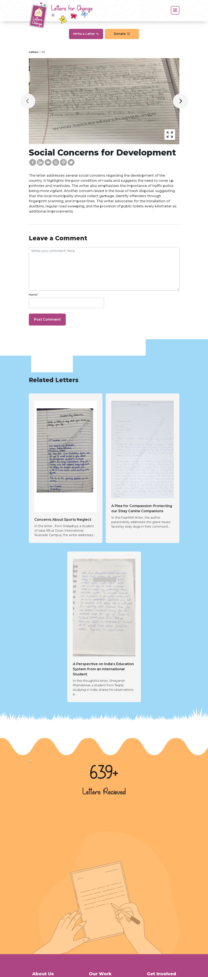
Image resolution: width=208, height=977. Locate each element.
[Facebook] (32, 162)
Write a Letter (86, 34)
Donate (122, 34)
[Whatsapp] (55, 162)
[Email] (48, 162)
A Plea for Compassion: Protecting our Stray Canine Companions (141, 508)
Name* (33, 294)
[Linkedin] (40, 162)
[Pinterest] (63, 162)
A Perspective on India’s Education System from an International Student (103, 669)
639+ (104, 773)
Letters (33, 52)
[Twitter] (71, 162)
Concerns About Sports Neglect (62, 520)
